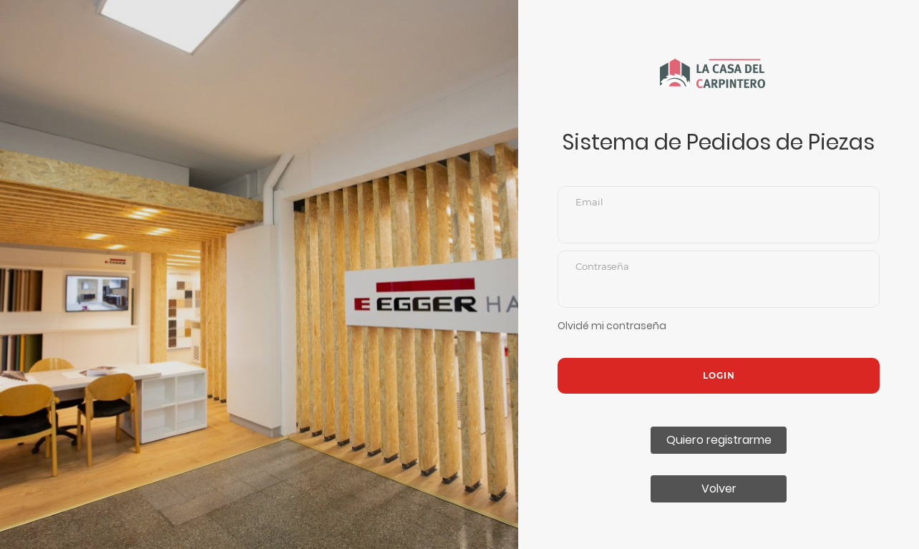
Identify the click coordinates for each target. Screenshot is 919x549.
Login (719, 375)
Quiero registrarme (719, 440)
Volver (718, 488)
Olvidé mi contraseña (612, 326)
